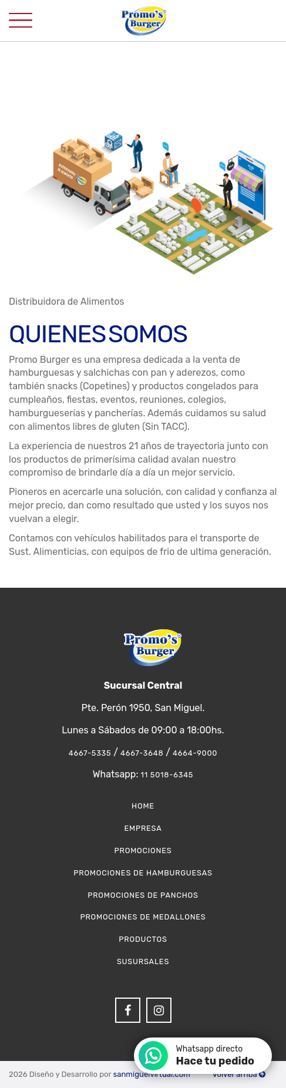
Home (143, 805)
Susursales (143, 961)
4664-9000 (195, 753)
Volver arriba (239, 1074)
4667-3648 (141, 753)
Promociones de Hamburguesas (142, 872)
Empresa (142, 828)
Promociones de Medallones (143, 916)
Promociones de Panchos (143, 895)
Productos (143, 939)
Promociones (143, 850)
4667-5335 (90, 753)
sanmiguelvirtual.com (151, 1074)
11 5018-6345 (166, 774)
